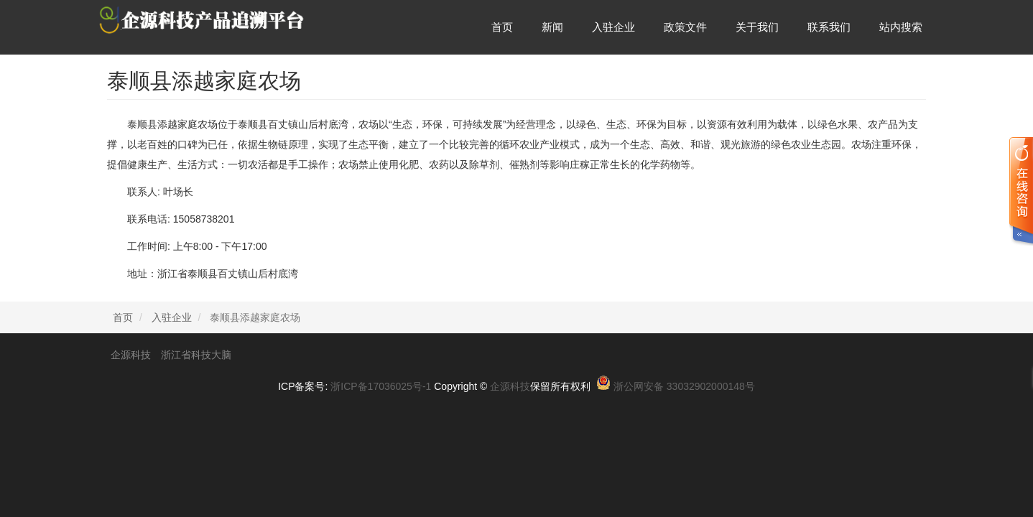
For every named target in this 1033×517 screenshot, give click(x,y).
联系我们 (829, 27)
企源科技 (131, 354)
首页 (502, 27)
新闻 (552, 27)
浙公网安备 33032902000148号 (684, 386)
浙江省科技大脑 (196, 354)
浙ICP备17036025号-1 (380, 386)
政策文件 (685, 27)
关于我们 (757, 27)
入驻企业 (613, 27)
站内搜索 (900, 27)
